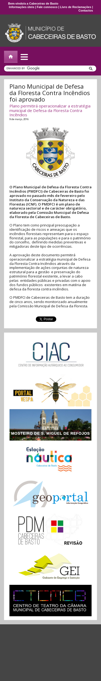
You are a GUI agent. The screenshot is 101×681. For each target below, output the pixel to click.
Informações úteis (21, 7)
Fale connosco (47, 7)
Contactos (85, 10)
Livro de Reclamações (75, 7)
